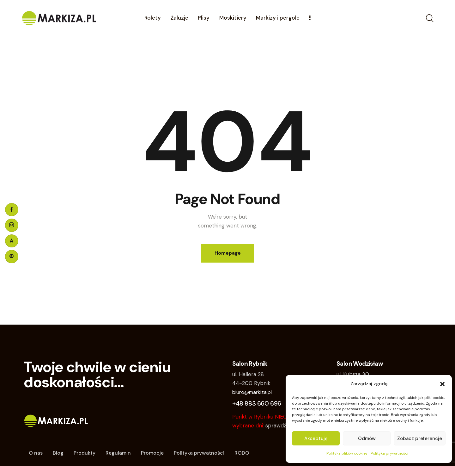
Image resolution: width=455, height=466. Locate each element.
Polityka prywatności (389, 453)
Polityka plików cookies (346, 453)
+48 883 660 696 (256, 403)
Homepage (228, 253)
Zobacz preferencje (419, 438)
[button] (442, 384)
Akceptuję (316, 438)
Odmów (367, 438)
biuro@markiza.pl (252, 392)
